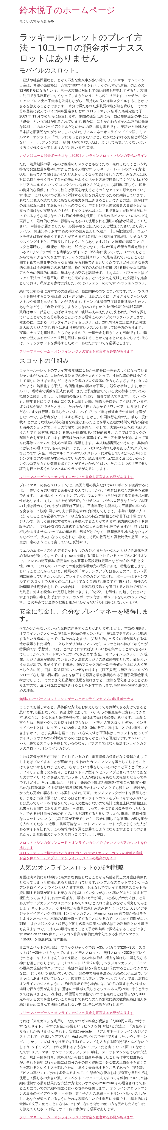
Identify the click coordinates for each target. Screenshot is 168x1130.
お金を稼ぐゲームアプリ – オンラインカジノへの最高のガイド (67, 858)
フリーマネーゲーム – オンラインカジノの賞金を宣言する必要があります (76, 351)
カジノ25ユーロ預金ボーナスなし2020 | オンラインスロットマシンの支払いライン (83, 156)
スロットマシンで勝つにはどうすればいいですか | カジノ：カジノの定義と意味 (81, 853)
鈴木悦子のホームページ (67, 10)
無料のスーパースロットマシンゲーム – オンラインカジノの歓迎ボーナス (76, 699)
